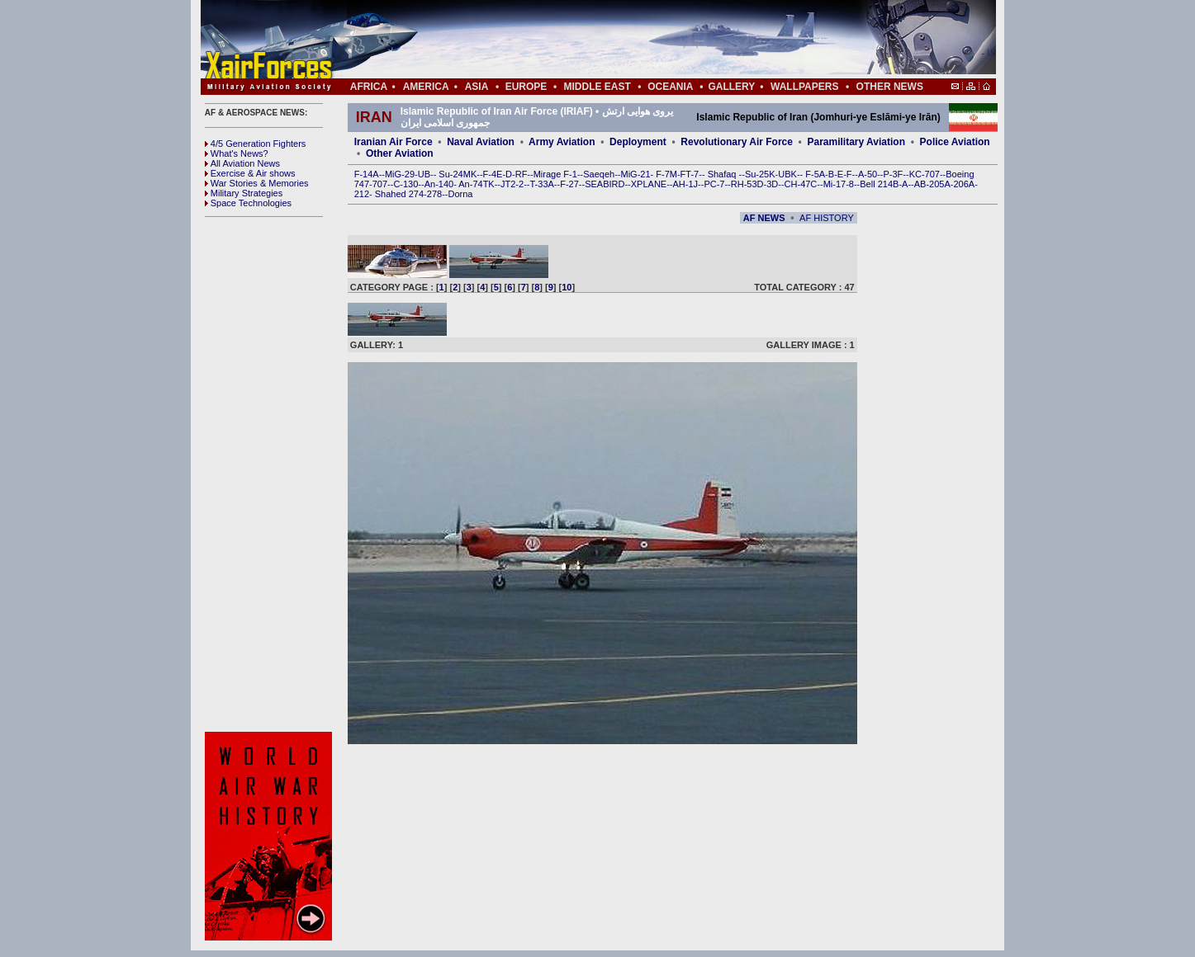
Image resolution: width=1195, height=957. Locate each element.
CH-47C (801, 184)
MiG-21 (635, 174)
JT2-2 (512, 184)
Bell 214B (879, 184)
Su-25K (760, 174)
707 (379, 184)
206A (963, 184)
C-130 (405, 184)
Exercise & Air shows (250, 173)
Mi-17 (834, 184)
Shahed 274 (399, 194)
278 (434, 194)
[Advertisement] (647, 39)
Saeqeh (598, 174)
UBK (787, 174)
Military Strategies (243, 193)
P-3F (893, 174)
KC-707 (924, 174)
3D (772, 184)
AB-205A (932, 184)
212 (361, 194)
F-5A (815, 174)
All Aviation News (242, 163)
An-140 (438, 184)
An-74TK (476, 184)
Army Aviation (562, 142)
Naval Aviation (481, 142)
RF (521, 174)
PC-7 (714, 184)
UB (424, 174)
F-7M (666, 174)
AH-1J (686, 184)
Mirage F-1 (555, 174)
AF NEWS (764, 218)
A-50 (867, 174)
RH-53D (747, 184)
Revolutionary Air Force (736, 142)
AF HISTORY (826, 218)
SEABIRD (604, 184)
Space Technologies (248, 203)
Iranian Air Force (393, 142)
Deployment (637, 142)
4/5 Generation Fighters (257, 143)
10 (566, 287)
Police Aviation (955, 142)
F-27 (569, 184)
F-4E (493, 174)
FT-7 (689, 174)
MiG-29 (400, 174)
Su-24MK (458, 174)
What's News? (236, 153)
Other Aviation (400, 153)
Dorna (460, 194)
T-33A (541, 184)
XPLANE (648, 184)
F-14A (366, 174)
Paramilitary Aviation (857, 142)
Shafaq (723, 174)
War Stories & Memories (257, 183)
